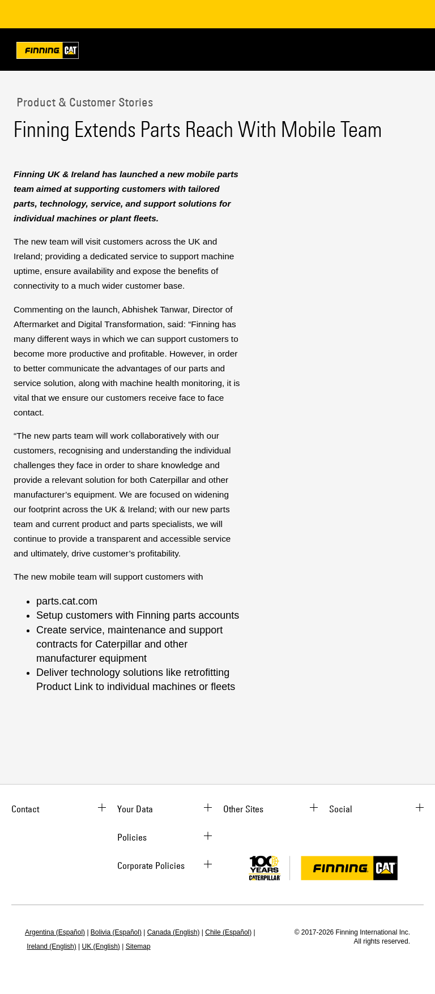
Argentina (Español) (55, 932)
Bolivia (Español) (116, 932)
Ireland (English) (51, 946)
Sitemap (138, 946)
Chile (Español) (228, 932)
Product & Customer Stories (83, 102)
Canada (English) (173, 932)
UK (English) (101, 946)
